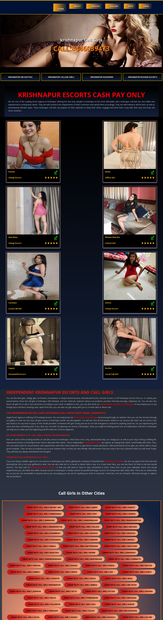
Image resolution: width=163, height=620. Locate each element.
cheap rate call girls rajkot (120, 376)
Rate (129, 6)
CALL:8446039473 (81, 48)
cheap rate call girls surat (137, 441)
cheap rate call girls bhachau (43, 421)
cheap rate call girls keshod (82, 402)
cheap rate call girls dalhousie (42, 531)
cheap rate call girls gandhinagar (79, 389)
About (72, 6)
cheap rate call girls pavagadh (44, 408)
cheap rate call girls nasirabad (119, 589)
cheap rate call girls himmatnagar (79, 525)
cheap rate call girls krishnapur (43, 454)
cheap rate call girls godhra (137, 460)
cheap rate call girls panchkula (122, 525)
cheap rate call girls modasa (119, 402)
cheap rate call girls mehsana (120, 467)
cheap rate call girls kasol (25, 486)
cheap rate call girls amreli (25, 441)
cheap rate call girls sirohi (62, 441)
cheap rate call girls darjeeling (81, 583)
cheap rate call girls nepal (120, 583)
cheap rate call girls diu (100, 441)
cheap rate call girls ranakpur (80, 563)
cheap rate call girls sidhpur (42, 583)
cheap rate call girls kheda (99, 434)
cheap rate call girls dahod (62, 434)
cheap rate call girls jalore (137, 486)
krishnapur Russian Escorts (142, 77)
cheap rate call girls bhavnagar (85, 428)
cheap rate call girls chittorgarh (42, 550)
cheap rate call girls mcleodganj (119, 479)
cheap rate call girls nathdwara (80, 415)
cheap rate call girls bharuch (43, 492)
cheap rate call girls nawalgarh (122, 505)
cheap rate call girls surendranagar (41, 428)
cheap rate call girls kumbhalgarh (118, 544)
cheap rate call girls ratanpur (41, 563)
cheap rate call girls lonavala (42, 589)
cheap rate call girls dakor (119, 473)
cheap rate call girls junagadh (119, 421)
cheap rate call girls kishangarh (121, 550)
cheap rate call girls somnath (124, 428)
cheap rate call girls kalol (120, 531)
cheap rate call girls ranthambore (81, 602)
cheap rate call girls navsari (121, 395)
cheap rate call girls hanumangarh (79, 505)
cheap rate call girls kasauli (100, 486)
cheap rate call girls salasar (85, 576)
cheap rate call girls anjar (39, 525)
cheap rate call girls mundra (78, 518)
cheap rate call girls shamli (63, 486)
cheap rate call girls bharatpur (121, 563)
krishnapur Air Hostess (20, 77)
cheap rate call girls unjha (123, 576)
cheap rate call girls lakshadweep (43, 596)
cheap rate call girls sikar (41, 557)
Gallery (111, 6)
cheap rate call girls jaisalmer (81, 492)
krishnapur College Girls (61, 77)
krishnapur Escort (92, 311)
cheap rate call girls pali (82, 473)
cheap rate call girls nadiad (79, 512)
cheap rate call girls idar (83, 596)
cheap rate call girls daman (120, 383)
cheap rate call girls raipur (119, 570)
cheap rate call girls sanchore (120, 557)
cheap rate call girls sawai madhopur (44, 576)
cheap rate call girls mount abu (44, 376)
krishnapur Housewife (101, 77)
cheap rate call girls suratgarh (80, 557)
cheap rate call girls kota (63, 460)
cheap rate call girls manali (120, 408)
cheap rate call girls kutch (41, 518)
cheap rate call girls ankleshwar (118, 512)
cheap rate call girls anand (41, 512)
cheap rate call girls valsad (84, 395)
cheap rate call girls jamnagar (38, 389)
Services (91, 6)
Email (146, 6)
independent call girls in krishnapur (117, 273)
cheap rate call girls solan (79, 479)
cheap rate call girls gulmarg (121, 596)
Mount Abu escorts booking (30, 616)
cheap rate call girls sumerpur (118, 538)
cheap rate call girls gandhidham (118, 518)
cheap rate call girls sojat (81, 570)
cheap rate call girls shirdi (40, 544)
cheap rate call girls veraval (25, 434)
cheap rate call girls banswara (41, 499)
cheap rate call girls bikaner (82, 550)
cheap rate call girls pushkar (81, 589)
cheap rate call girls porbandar (81, 467)
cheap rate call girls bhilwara (121, 499)
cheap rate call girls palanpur (44, 473)
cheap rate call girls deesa (81, 447)
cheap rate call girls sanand (82, 408)
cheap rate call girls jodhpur (25, 460)
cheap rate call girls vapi (83, 383)
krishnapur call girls (113, 330)
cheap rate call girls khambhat (44, 402)
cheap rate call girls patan (100, 460)
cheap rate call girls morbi (80, 421)
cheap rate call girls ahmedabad (44, 383)
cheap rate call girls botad (137, 434)
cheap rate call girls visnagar (42, 479)
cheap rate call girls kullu (43, 538)
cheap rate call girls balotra (120, 492)
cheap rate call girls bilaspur (44, 570)
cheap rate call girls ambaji (82, 454)
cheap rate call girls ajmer (83, 376)
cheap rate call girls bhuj (118, 447)
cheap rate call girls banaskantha (122, 389)
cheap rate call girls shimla (41, 415)
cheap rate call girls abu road (120, 454)
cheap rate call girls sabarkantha (44, 395)
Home (54, 9)
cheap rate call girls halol (41, 467)
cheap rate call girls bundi (38, 505)
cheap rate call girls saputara (120, 415)
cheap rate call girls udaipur (43, 447)
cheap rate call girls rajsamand (82, 499)
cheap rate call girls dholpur (78, 544)
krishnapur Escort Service (43, 336)
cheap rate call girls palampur (82, 531)
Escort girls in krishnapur (86, 286)
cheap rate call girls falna (80, 538)
